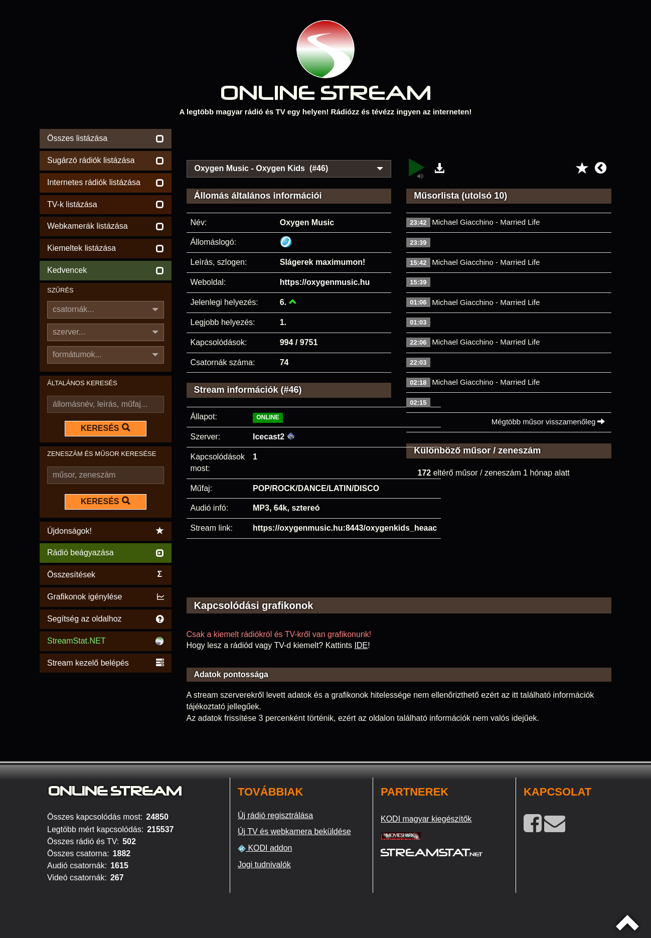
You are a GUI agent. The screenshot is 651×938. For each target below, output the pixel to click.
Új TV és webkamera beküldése (294, 831)
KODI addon (265, 848)
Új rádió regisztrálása (275, 815)
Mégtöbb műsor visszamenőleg (548, 421)
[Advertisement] (399, 141)
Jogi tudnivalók (264, 864)
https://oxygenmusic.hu (325, 282)
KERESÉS (105, 427)
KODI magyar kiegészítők (426, 819)
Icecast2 (268, 436)
